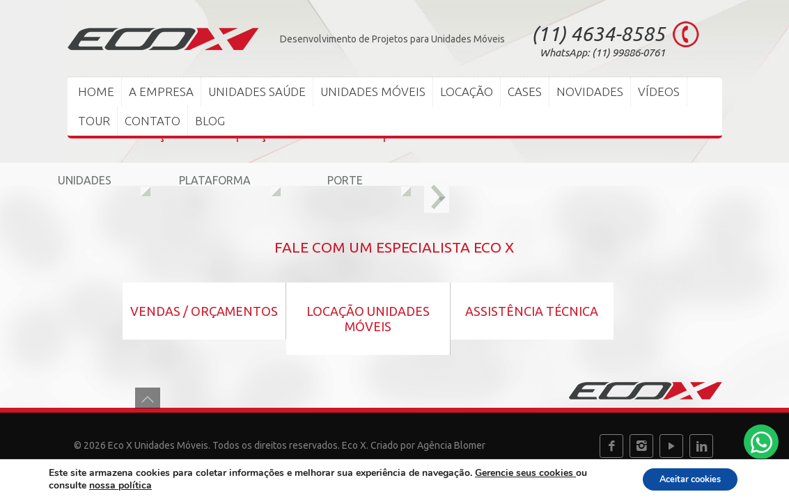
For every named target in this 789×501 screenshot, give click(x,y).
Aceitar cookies (682, 479)
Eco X (354, 445)
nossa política (120, 485)
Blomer (469, 445)
